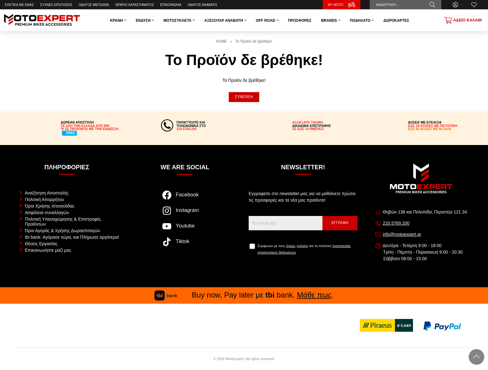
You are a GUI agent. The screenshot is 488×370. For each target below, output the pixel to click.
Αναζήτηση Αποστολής (46, 192)
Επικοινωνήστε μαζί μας (48, 250)
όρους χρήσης (297, 246)
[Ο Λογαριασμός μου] (455, 5)
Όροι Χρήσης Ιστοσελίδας (49, 206)
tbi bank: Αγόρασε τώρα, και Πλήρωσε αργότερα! (72, 237)
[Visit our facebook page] (185, 198)
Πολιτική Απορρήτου (44, 199)
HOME (221, 41)
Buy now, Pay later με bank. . (244, 295)
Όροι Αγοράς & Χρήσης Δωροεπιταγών (62, 230)
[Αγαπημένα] (474, 5)
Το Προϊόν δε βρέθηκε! (253, 41)
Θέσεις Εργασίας (41, 243)
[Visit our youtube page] (185, 229)
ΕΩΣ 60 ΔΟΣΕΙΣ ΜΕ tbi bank (429, 129)
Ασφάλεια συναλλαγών (47, 212)
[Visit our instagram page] (185, 214)
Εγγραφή (339, 223)
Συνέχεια (244, 97)
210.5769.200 (396, 223)
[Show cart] (463, 20)
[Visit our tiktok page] (185, 245)
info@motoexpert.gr (402, 234)
